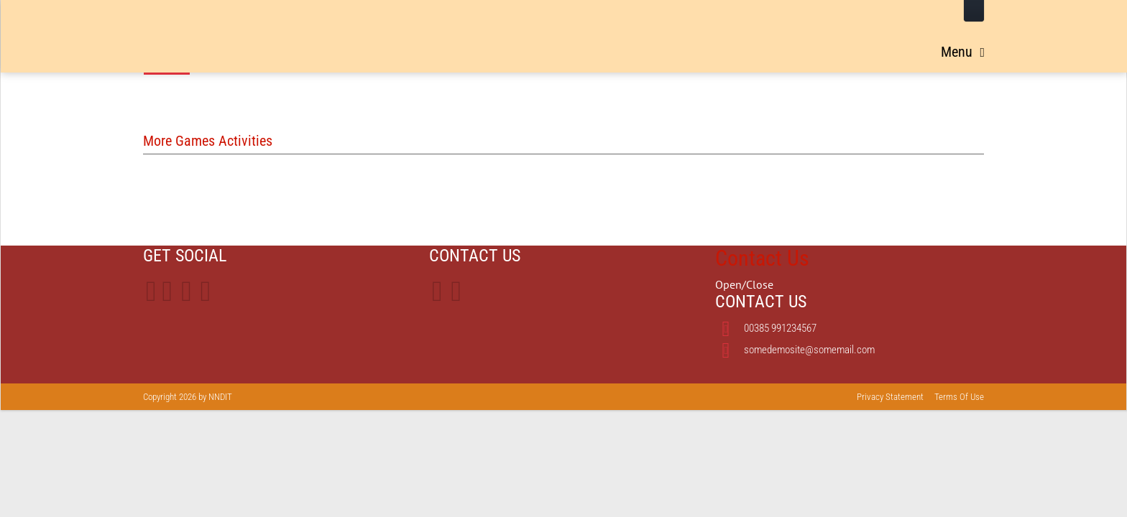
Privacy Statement (890, 396)
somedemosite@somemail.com (809, 349)
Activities (949, 47)
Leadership (591, 47)
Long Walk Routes (692, 47)
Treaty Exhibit (866, 47)
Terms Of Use (959, 396)
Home (526, 47)
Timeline (785, 47)
